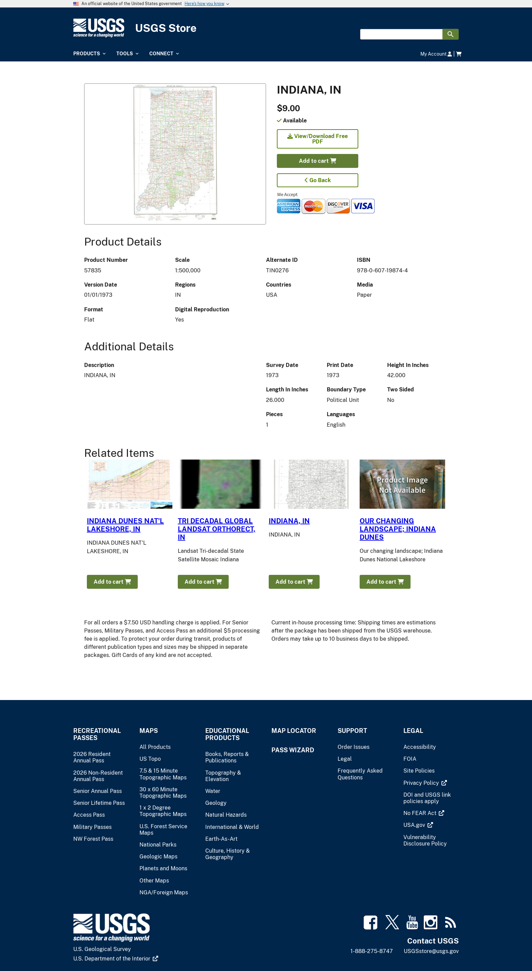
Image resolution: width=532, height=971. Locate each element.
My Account (436, 54)
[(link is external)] (425, 783)
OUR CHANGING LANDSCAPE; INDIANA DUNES (398, 529)
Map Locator (293, 730)
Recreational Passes (97, 734)
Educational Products (227, 734)
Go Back (318, 180)
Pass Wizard (292, 750)
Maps (148, 730)
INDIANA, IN (289, 521)
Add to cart (317, 161)
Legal (413, 730)
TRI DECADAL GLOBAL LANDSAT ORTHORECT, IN (216, 529)
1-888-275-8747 (371, 951)
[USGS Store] (266, 28)
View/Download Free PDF (317, 139)
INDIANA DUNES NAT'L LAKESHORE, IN (125, 525)
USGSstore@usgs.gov (431, 951)
